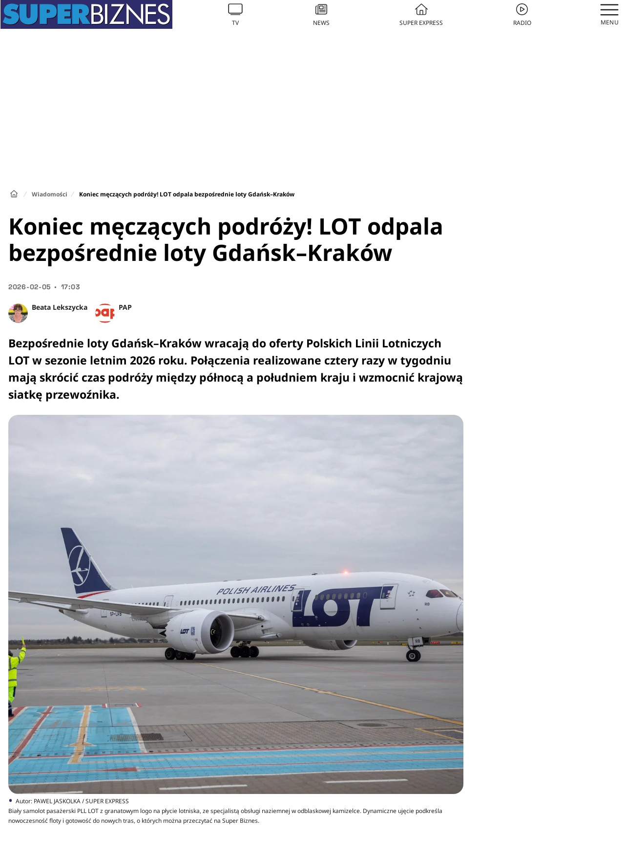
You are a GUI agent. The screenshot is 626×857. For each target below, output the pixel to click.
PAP (125, 307)
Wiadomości (49, 194)
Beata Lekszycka (59, 307)
